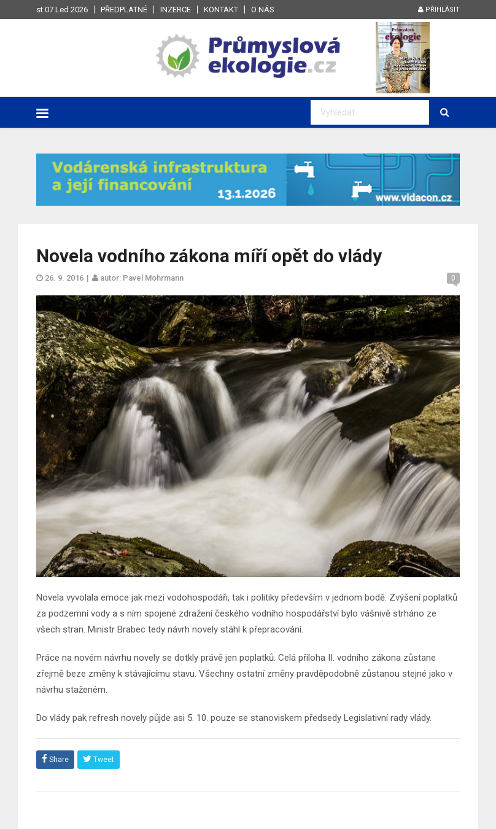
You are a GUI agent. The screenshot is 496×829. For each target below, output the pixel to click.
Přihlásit (439, 10)
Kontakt (221, 9)
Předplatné (124, 9)
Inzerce (175, 9)
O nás (262, 9)
